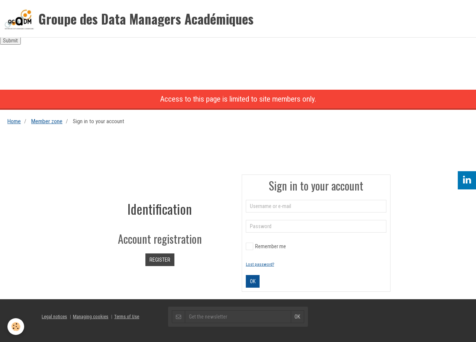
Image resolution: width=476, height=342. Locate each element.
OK (252, 281)
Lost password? (260, 264)
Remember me (266, 246)
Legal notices (54, 316)
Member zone (46, 121)
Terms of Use (126, 316)
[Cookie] (15, 326)
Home (14, 121)
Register (159, 260)
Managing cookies (90, 316)
